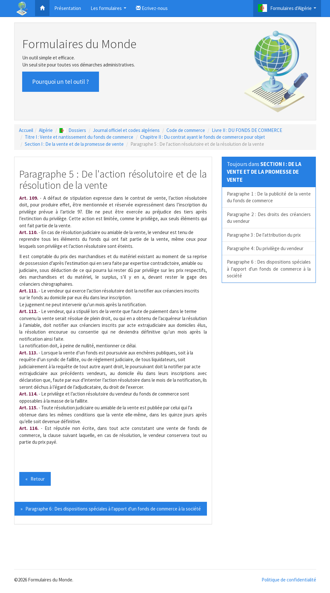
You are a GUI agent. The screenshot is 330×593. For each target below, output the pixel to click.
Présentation (67, 8)
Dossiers (72, 130)
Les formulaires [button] (109, 10)
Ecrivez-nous (152, 8)
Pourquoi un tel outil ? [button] (60, 81)
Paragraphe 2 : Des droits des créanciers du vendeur (269, 217)
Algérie (46, 130)
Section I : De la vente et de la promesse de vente (74, 144)
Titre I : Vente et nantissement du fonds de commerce (79, 137)
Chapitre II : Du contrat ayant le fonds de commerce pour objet (202, 137)
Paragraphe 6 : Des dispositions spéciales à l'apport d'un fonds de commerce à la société (269, 269)
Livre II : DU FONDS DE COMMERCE (247, 130)
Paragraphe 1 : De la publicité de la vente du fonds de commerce (269, 197)
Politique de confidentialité (289, 580)
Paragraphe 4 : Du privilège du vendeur (265, 248)
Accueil (26, 130)
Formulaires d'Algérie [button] (288, 9)
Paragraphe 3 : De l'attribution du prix (264, 235)
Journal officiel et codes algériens (126, 130)
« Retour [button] (35, 479)
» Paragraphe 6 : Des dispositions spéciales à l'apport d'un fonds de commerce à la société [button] (111, 509)
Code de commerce (185, 130)
